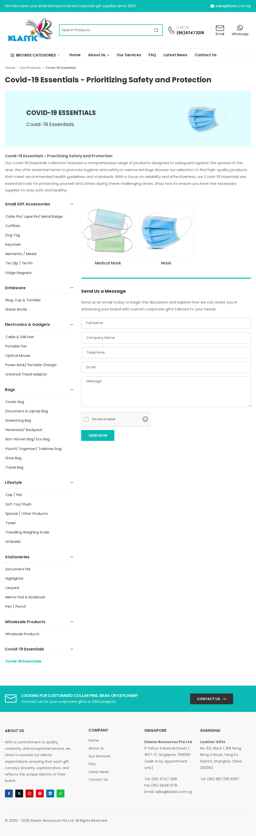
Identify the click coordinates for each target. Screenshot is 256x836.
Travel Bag (14, 467)
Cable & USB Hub (19, 336)
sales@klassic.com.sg (231, 5)
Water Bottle (16, 309)
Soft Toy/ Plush (18, 504)
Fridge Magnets (18, 272)
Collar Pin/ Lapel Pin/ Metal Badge (34, 216)
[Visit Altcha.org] (145, 419)
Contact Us (206, 55)
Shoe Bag (13, 458)
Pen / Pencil (15, 606)
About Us (96, 55)
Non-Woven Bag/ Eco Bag (27, 439)
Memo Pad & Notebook (25, 597)
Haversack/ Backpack (23, 429)
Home (75, 55)
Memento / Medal (20, 253)
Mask (166, 263)
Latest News (175, 55)
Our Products (30, 67)
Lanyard (12, 587)
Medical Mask (108, 263)
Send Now (98, 435)
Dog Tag (12, 235)
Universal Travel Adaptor (26, 374)
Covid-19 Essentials (60, 67)
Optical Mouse (17, 355)
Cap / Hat (13, 494)
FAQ (152, 55)
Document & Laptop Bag (26, 411)
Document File (17, 569)
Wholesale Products (22, 634)
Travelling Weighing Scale (27, 532)
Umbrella (13, 541)
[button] (34, 55)
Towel (10, 522)
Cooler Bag (14, 401)
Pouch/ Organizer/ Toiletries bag (33, 448)
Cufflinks (12, 225)
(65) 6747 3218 (190, 33)
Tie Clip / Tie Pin (19, 263)
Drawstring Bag (18, 420)
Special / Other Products (26, 513)
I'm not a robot (103, 419)
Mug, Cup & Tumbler (23, 300)
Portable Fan (16, 346)
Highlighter (14, 578)
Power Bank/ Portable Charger (31, 364)
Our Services (129, 55)
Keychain (13, 244)
